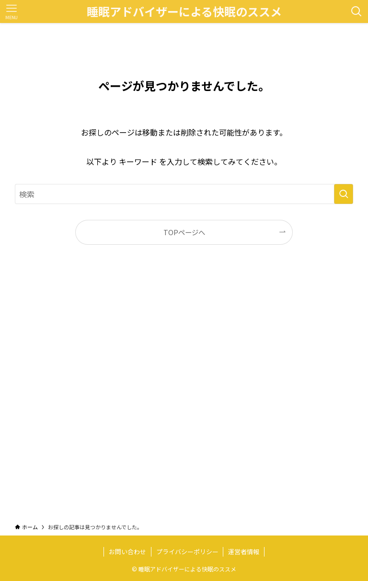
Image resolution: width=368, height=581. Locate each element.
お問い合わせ (127, 551)
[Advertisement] (184, 392)
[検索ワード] (184, 194)
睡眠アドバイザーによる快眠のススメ (184, 11)
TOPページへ (184, 232)
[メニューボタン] (11, 11)
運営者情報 (243, 551)
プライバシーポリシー (187, 551)
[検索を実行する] (343, 194)
